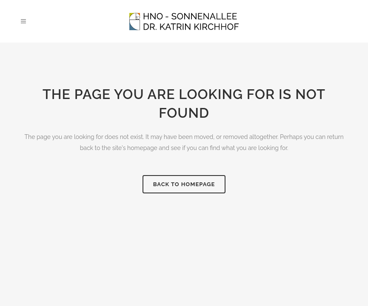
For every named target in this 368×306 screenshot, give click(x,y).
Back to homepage (184, 184)
